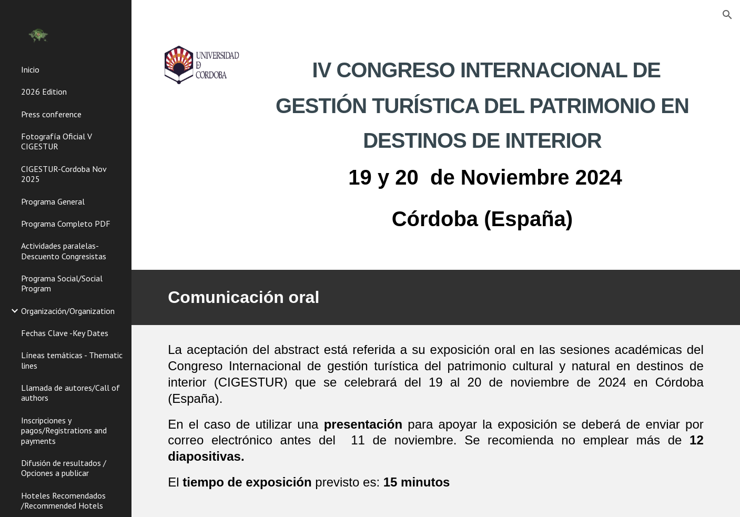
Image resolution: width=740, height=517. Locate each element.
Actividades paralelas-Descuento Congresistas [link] (63, 250)
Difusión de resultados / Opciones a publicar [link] (63, 468)
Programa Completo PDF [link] (65, 223)
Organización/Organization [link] (68, 311)
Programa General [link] (53, 201)
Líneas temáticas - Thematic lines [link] (72, 360)
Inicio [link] (30, 69)
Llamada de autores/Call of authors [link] (70, 392)
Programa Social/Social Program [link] (62, 283)
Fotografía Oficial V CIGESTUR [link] (56, 141)
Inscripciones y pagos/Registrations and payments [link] (64, 430)
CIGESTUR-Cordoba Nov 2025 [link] (63, 174)
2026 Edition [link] (44, 91)
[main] (482, 142)
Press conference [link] (51, 114)
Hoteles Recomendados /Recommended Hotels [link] (63, 500)
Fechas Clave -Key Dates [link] (64, 333)
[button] (727, 14)
